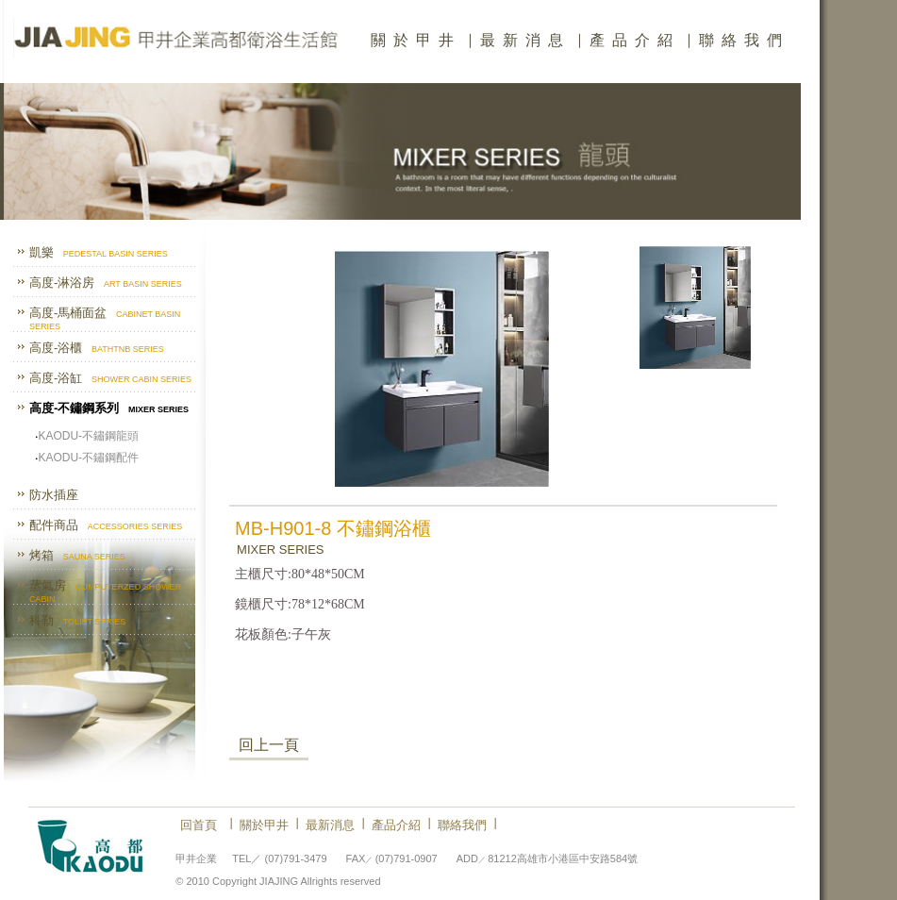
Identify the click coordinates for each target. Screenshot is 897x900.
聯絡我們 (744, 40)
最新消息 (525, 40)
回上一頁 (269, 745)
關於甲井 (416, 40)
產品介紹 (635, 40)
